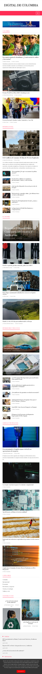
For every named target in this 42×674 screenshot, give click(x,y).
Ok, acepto (21, 671)
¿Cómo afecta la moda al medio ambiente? (11, 601)
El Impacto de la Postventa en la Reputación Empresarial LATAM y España (23, 415)
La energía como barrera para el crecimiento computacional (18, 485)
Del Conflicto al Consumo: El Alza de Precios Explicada (21, 158)
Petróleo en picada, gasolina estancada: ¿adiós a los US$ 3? (17, 265)
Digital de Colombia (21, 5)
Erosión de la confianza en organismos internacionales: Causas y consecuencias (22, 179)
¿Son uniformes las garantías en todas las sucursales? (25, 392)
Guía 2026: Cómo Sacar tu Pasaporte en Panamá (24, 407)
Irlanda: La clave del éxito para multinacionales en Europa (17, 321)
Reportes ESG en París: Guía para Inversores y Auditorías (17, 645)
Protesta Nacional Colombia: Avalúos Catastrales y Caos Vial (18, 120)
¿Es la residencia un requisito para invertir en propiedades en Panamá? (23, 386)
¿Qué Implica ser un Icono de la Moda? (30, 622)
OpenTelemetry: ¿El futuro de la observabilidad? (15, 512)
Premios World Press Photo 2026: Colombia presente (16, 93)
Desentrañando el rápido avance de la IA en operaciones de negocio (17, 450)
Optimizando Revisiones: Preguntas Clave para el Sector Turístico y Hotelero (24, 400)
